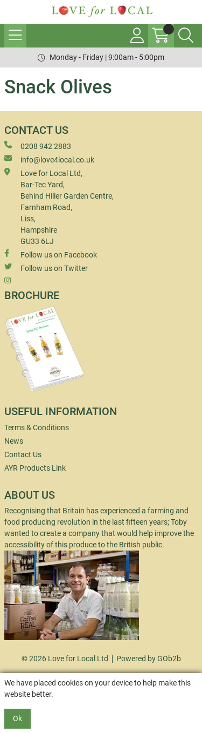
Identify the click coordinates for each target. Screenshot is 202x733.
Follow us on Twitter (46, 268)
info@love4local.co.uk (49, 159)
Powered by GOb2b (148, 658)
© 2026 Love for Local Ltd (65, 658)
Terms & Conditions (36, 427)
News (13, 441)
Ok (17, 718)
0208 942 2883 (37, 146)
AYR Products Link (35, 468)
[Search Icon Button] (186, 35)
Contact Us (22, 454)
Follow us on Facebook (50, 254)
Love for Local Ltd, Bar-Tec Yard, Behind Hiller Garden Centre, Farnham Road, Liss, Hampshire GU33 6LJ (59, 207)
